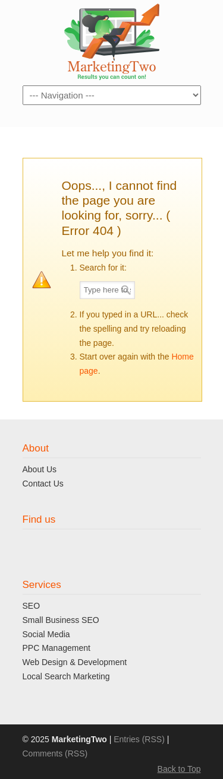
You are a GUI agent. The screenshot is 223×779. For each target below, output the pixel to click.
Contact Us (43, 483)
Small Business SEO (61, 620)
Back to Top (179, 769)
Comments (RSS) (55, 753)
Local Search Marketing (66, 676)
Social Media (46, 634)
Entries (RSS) (139, 739)
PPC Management (56, 648)
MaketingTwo (112, 42)
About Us (40, 469)
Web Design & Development (75, 662)
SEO (31, 606)
